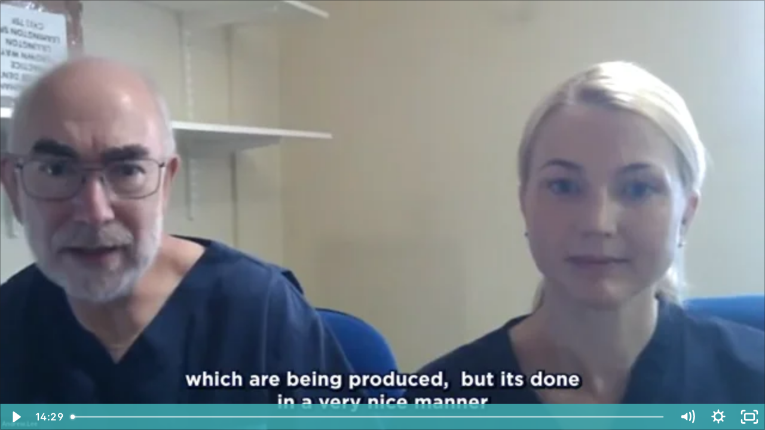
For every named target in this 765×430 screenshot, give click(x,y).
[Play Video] (15, 417)
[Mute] (687, 417)
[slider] (368, 417)
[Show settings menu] (718, 417)
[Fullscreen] (749, 417)
